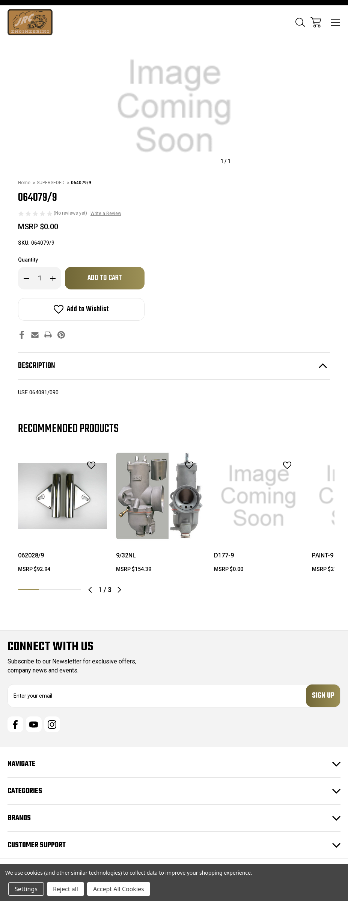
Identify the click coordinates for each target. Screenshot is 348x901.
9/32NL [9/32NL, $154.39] (126, 555)
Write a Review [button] (105, 213)
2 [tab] (49, 589)
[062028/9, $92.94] (62, 496)
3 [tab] (70, 589)
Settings (26, 889)
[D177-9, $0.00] (258, 496)
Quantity (28, 260)
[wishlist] (81, 465)
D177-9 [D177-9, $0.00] (224, 555)
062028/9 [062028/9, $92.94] (31, 555)
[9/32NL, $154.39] (160, 496)
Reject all (65, 889)
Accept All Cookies (118, 889)
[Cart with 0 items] (315, 22)
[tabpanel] (62, 515)
